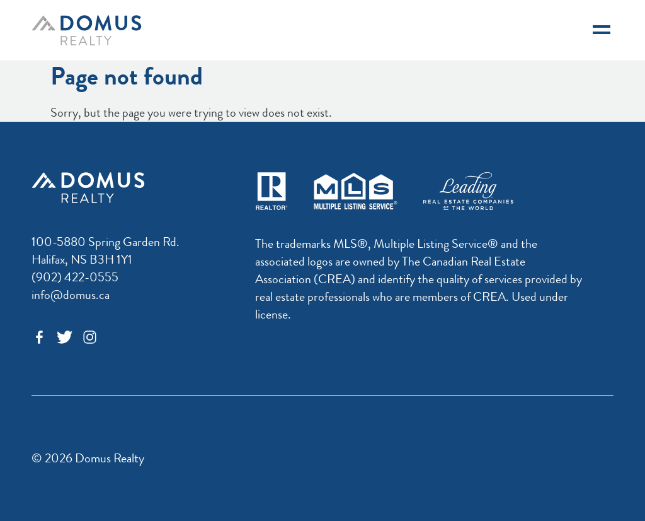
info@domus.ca (70, 295)
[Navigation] (602, 30)
